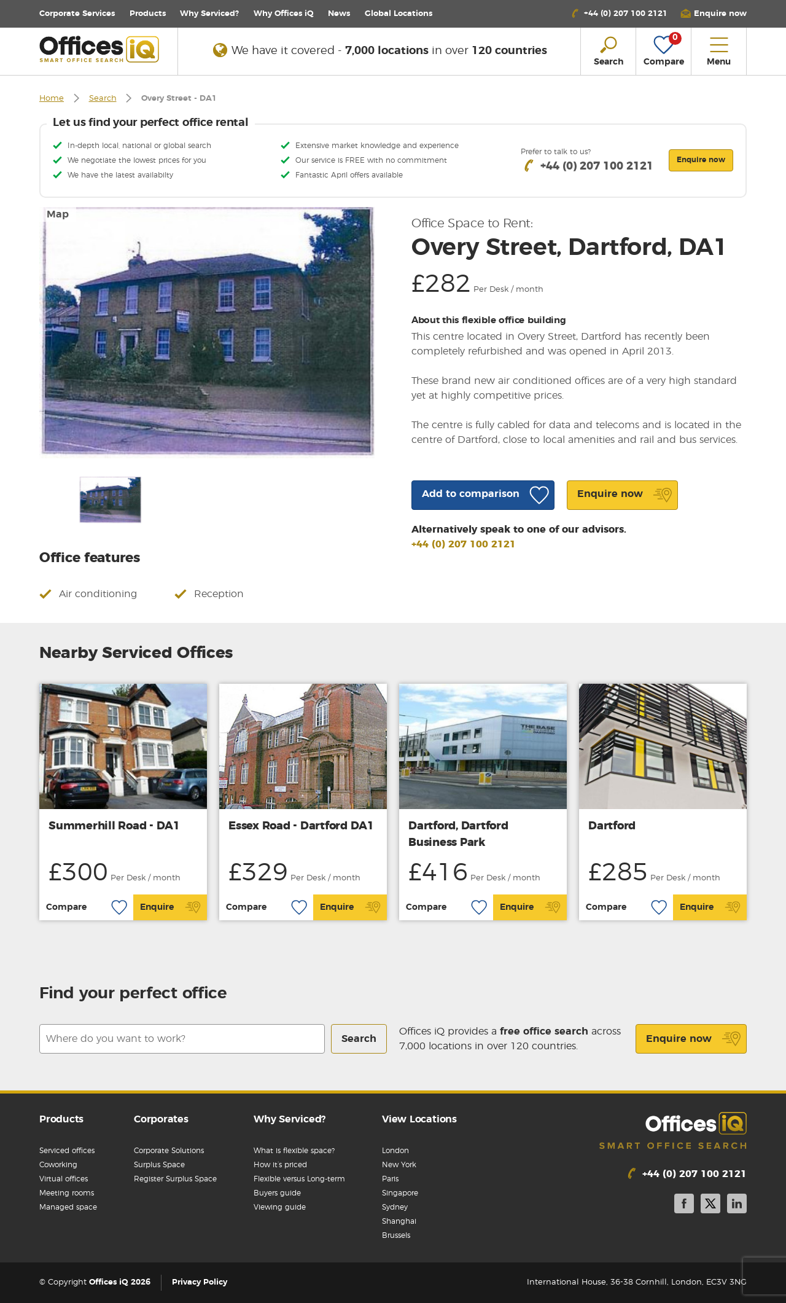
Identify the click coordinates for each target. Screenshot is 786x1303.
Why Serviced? (209, 14)
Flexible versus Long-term (299, 1179)
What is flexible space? (294, 1150)
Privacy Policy (199, 1282)
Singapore (400, 1193)
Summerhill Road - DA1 (114, 826)
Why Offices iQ (284, 14)
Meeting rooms (66, 1193)
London (395, 1150)
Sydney (395, 1207)
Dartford (612, 826)
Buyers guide (277, 1193)
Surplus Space (159, 1164)
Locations (398, 14)
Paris (390, 1179)
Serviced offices (67, 1150)
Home (51, 99)
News (339, 14)
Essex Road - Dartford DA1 (301, 826)
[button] (713, 14)
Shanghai (399, 1221)
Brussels (396, 1235)
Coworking (58, 1164)
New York (399, 1164)
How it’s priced (280, 1164)
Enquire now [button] (701, 159)
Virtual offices (63, 1179)
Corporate (77, 14)
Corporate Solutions (169, 1150)
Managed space (68, 1207)
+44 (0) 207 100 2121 (463, 544)
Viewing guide (280, 1207)
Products (148, 14)
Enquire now (693, 1039)
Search (103, 99)
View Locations (419, 1119)
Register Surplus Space (175, 1179)
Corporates (161, 1119)
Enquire (170, 907)
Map (58, 214)
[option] (207, 332)
